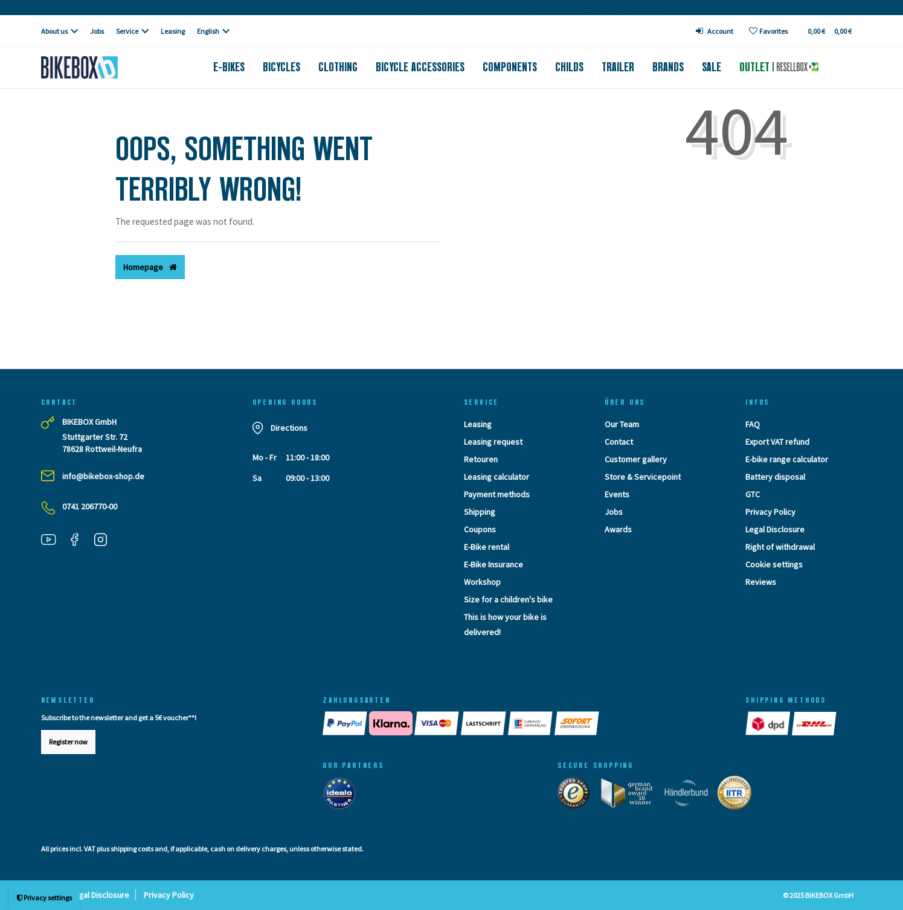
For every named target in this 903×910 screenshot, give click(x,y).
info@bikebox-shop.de (103, 476)
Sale (711, 67)
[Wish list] (768, 31)
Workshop (482, 581)
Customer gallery (636, 459)
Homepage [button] (150, 267)
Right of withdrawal (780, 546)
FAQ (752, 424)
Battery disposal (775, 476)
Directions (289, 427)
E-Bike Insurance (493, 564)
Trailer (618, 67)
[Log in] (714, 31)
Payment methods (497, 494)
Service (127, 31)
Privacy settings (44, 897)
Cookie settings (774, 564)
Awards (618, 529)
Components (510, 67)
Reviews (760, 581)
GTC (752, 494)
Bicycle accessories (420, 67)
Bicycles (281, 67)
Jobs (97, 31)
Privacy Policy (770, 511)
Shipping (479, 511)
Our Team (622, 424)
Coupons (480, 529)
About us (54, 31)
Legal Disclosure (775, 529)
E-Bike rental (486, 546)
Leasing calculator (496, 476)
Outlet (778, 67)
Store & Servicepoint (643, 476)
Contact (619, 441)
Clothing (338, 67)
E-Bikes (229, 67)
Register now (68, 741)
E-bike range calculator (786, 459)
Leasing (173, 31)
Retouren (481, 459)
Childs (569, 67)
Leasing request (493, 441)
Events (617, 494)
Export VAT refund (777, 441)
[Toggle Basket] (829, 31)
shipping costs (132, 848)
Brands (668, 67)
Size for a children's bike (508, 599)
